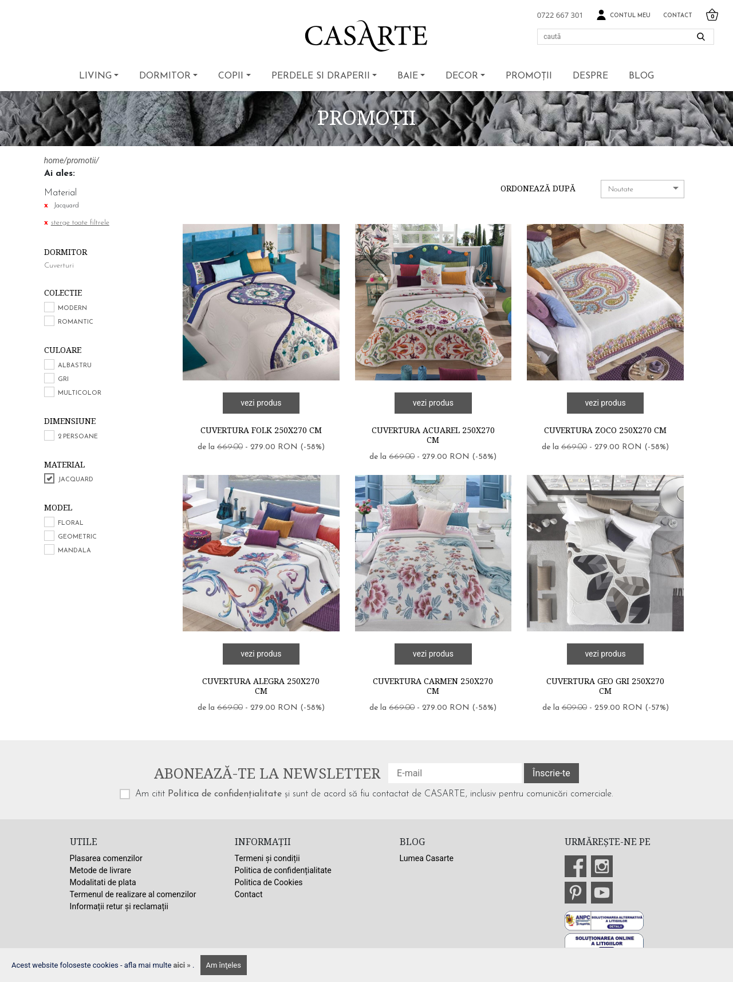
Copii (230, 76)
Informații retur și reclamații (119, 906)
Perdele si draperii (320, 76)
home (54, 160)
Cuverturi (59, 265)
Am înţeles (223, 965)
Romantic (75, 322)
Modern (72, 308)
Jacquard (75, 480)
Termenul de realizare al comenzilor (133, 894)
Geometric (77, 537)
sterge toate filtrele (80, 222)
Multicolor (79, 393)
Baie (407, 76)
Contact (677, 16)
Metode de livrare (100, 870)
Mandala (74, 551)
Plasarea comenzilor (106, 858)
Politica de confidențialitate (225, 794)
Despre (590, 76)
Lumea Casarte (427, 858)
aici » (183, 965)
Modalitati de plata (103, 882)
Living (95, 76)
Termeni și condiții (267, 858)
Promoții (529, 76)
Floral (71, 523)
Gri (63, 379)
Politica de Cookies (269, 882)
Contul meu (623, 15)
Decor (462, 76)
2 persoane (78, 437)
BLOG (641, 76)
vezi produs (261, 402)
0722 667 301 (560, 15)
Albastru (75, 366)
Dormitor (165, 76)
